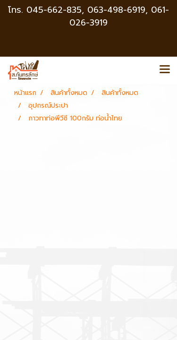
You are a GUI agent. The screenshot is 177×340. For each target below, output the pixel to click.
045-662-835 (54, 10)
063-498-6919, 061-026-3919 (119, 16)
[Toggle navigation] (164, 70)
